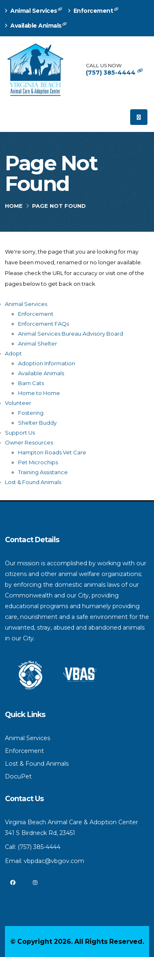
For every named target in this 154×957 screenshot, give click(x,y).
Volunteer (18, 403)
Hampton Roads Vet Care (52, 452)
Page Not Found (51, 173)
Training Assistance (43, 472)
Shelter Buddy (37, 422)
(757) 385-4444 (114, 72)
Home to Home (39, 393)
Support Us (20, 432)
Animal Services (34, 10)
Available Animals (37, 25)
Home (14, 205)
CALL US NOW (104, 65)
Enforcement (94, 10)
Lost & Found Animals (33, 482)
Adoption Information (46, 363)
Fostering (31, 412)
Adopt (13, 353)
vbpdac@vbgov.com (54, 861)
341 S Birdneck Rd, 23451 (40, 833)
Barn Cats (31, 383)
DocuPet (18, 776)
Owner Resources (29, 442)
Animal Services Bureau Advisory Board (70, 333)
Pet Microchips (38, 462)
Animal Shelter (37, 343)
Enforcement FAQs (43, 323)
